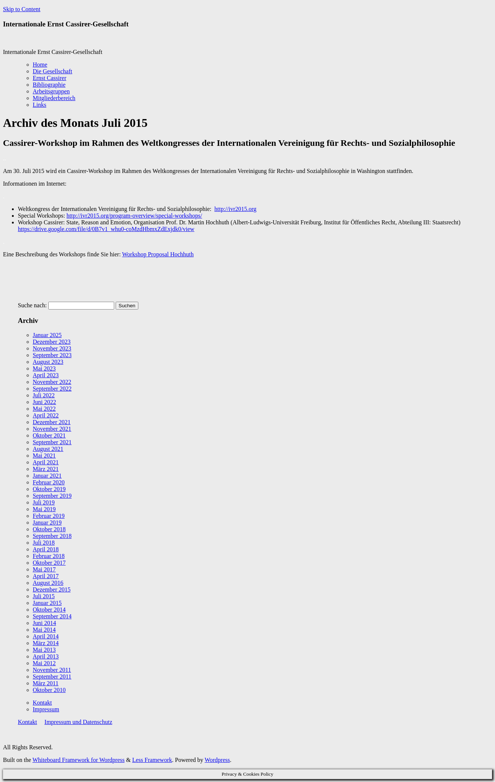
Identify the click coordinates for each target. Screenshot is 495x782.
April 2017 (46, 576)
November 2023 (52, 348)
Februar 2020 (49, 482)
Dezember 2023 (52, 342)
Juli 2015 (44, 596)
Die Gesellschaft (52, 71)
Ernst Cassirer (49, 78)
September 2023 (52, 355)
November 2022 (52, 382)
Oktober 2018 (49, 529)
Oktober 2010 (49, 690)
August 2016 (48, 583)
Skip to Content (21, 9)
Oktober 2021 (49, 435)
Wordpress (217, 760)
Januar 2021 (47, 475)
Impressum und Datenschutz (78, 722)
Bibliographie (49, 84)
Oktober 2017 (49, 563)
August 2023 (48, 362)
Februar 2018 (49, 556)
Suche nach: (32, 305)
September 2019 (52, 496)
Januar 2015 (47, 603)
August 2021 (48, 449)
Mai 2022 (44, 409)
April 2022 (46, 415)
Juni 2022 (44, 402)
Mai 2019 (44, 509)
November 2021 (52, 429)
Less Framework (152, 760)
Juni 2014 (44, 623)
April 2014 (46, 636)
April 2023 (46, 375)
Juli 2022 (44, 395)
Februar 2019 (49, 516)
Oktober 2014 (49, 609)
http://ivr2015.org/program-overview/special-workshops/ (134, 215)
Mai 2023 (44, 368)
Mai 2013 (44, 650)
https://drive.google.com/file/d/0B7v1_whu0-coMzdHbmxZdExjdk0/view (106, 229)
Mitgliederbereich (54, 98)
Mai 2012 (44, 663)
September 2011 (52, 676)
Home (40, 64)
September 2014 (52, 616)
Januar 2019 (47, 522)
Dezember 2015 (52, 589)
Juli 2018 (44, 542)
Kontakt (42, 702)
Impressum (46, 709)
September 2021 (52, 442)
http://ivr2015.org (236, 209)
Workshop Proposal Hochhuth (157, 254)
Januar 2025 (47, 335)
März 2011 (45, 683)
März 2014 (46, 643)
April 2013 (46, 656)
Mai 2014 (44, 629)
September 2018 (52, 536)
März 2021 (46, 469)
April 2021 (46, 462)
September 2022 (52, 388)
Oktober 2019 (49, 489)
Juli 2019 (44, 502)
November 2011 (52, 670)
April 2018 (46, 549)
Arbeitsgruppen (51, 91)
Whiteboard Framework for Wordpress (78, 760)
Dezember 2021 (52, 422)
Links (39, 105)
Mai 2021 (44, 455)
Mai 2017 (44, 569)
